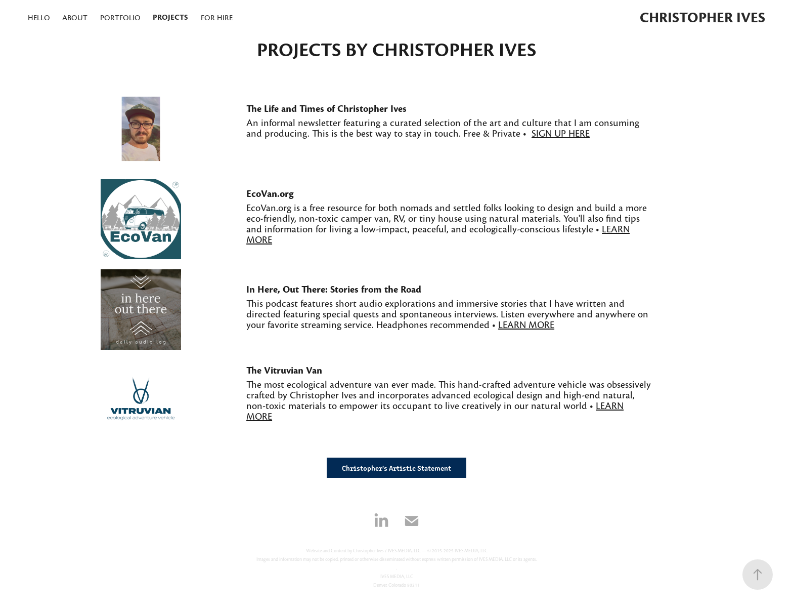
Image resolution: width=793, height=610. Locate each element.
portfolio (120, 17)
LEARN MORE (526, 325)
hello (39, 17)
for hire (217, 17)
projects (170, 17)
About (74, 17)
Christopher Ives (702, 18)
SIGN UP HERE (561, 134)
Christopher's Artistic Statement (396, 468)
